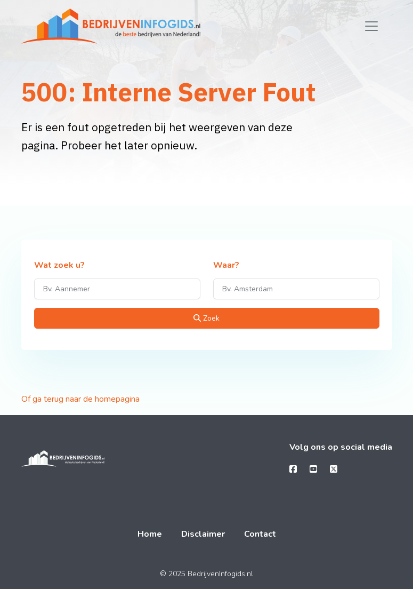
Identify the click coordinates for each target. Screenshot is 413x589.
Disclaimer (203, 534)
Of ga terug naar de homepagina (80, 399)
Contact (260, 534)
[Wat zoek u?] (117, 288)
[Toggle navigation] (371, 26)
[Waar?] (296, 288)
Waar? (226, 265)
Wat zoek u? (59, 265)
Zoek (206, 318)
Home (149, 534)
